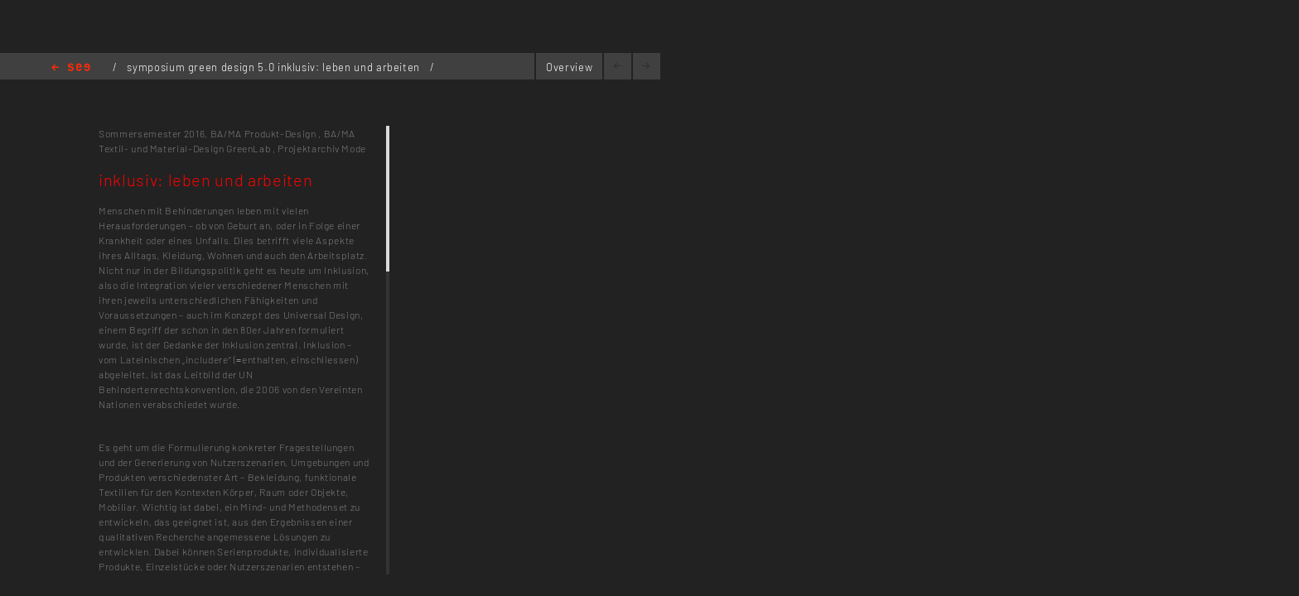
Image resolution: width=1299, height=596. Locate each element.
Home (70, 68)
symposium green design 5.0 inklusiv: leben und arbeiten (275, 67)
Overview (569, 67)
